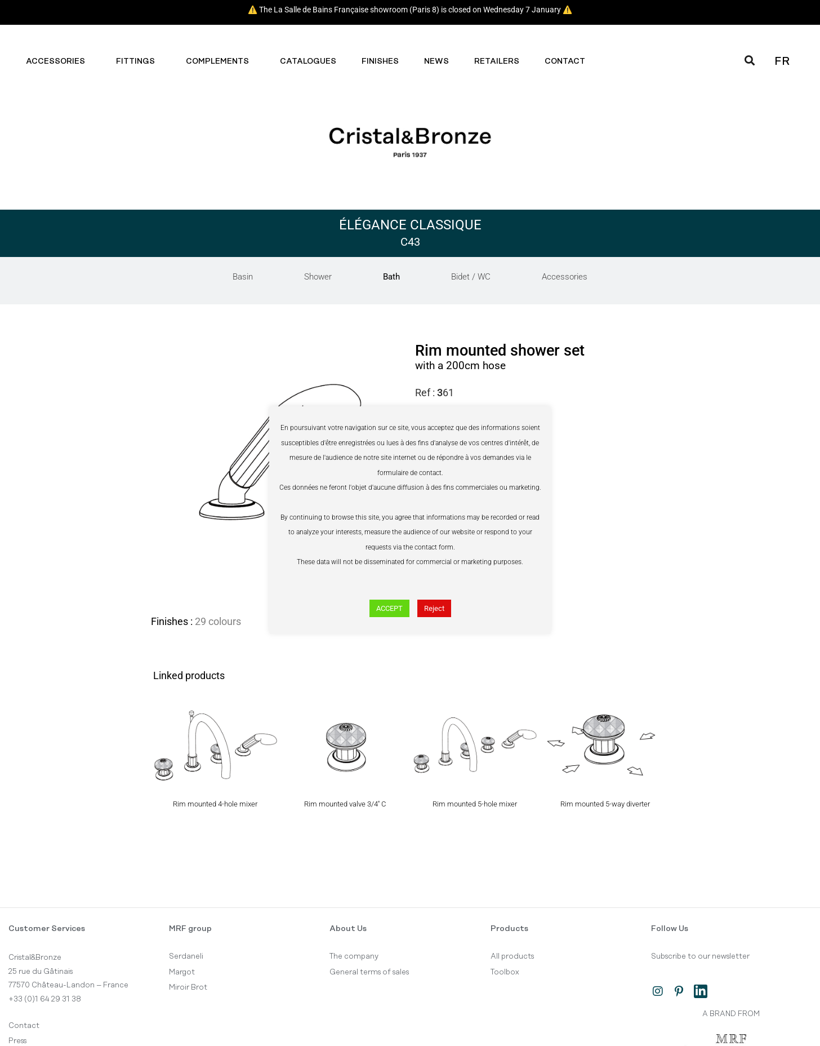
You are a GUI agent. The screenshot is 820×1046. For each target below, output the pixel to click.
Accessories (58, 61)
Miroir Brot (188, 987)
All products (512, 957)
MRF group (190, 928)
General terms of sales (369, 972)
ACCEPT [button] (389, 608)
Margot (182, 972)
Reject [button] (434, 608)
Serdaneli (186, 957)
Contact (568, 61)
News (436, 61)
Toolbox (505, 972)
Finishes (380, 61)
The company (353, 957)
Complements (220, 61)
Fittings (138, 61)
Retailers (496, 61)
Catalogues (308, 61)
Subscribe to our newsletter (700, 957)
